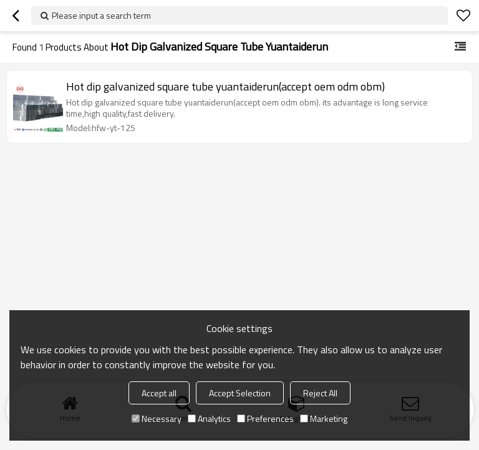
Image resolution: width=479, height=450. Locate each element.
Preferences (265, 418)
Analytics (209, 418)
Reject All (320, 392)
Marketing (323, 418)
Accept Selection (240, 392)
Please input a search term (101, 15)
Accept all (159, 392)
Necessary (156, 418)
